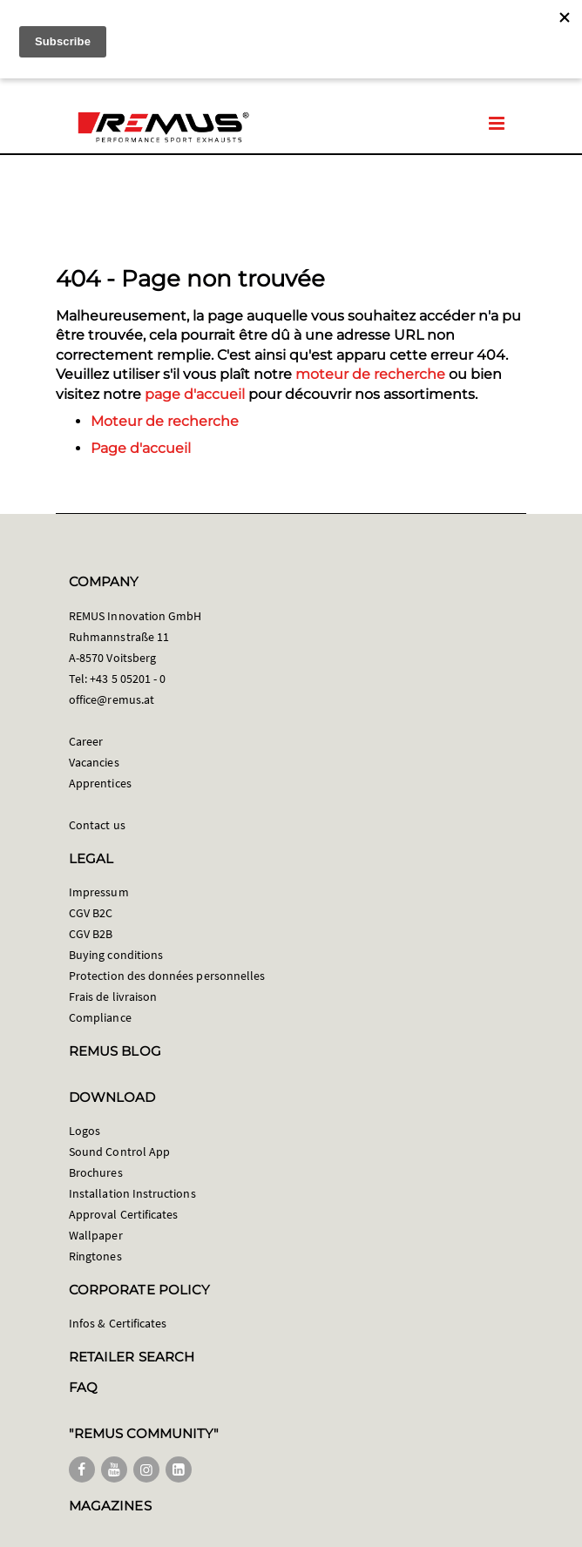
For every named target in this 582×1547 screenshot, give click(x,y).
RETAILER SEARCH (131, 1356)
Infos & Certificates (117, 1323)
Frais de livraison (113, 996)
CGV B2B (90, 934)
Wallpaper (96, 1235)
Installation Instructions (132, 1193)
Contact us (97, 825)
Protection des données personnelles (167, 975)
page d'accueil (195, 394)
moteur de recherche (370, 374)
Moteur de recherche (165, 421)
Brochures (96, 1172)
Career (86, 741)
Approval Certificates (123, 1214)
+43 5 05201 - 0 (128, 678)
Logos (84, 1130)
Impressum (99, 892)
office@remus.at (111, 699)
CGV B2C (90, 913)
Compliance (100, 1017)
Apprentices (100, 783)
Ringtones (95, 1256)
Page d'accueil (141, 448)
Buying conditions (116, 955)
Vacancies (94, 762)
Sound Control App (119, 1151)
